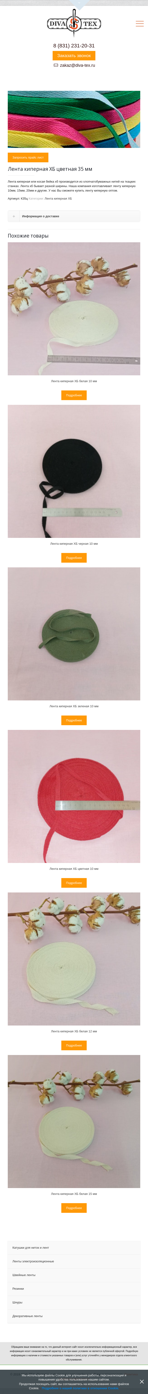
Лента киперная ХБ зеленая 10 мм (74, 706)
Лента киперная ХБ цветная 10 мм (74, 869)
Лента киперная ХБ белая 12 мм (74, 1031)
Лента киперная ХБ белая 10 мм (74, 381)
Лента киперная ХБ (58, 198)
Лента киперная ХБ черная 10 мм (74, 543)
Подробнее (74, 395)
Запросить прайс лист (28, 157)
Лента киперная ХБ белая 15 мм (74, 1194)
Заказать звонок (74, 55)
